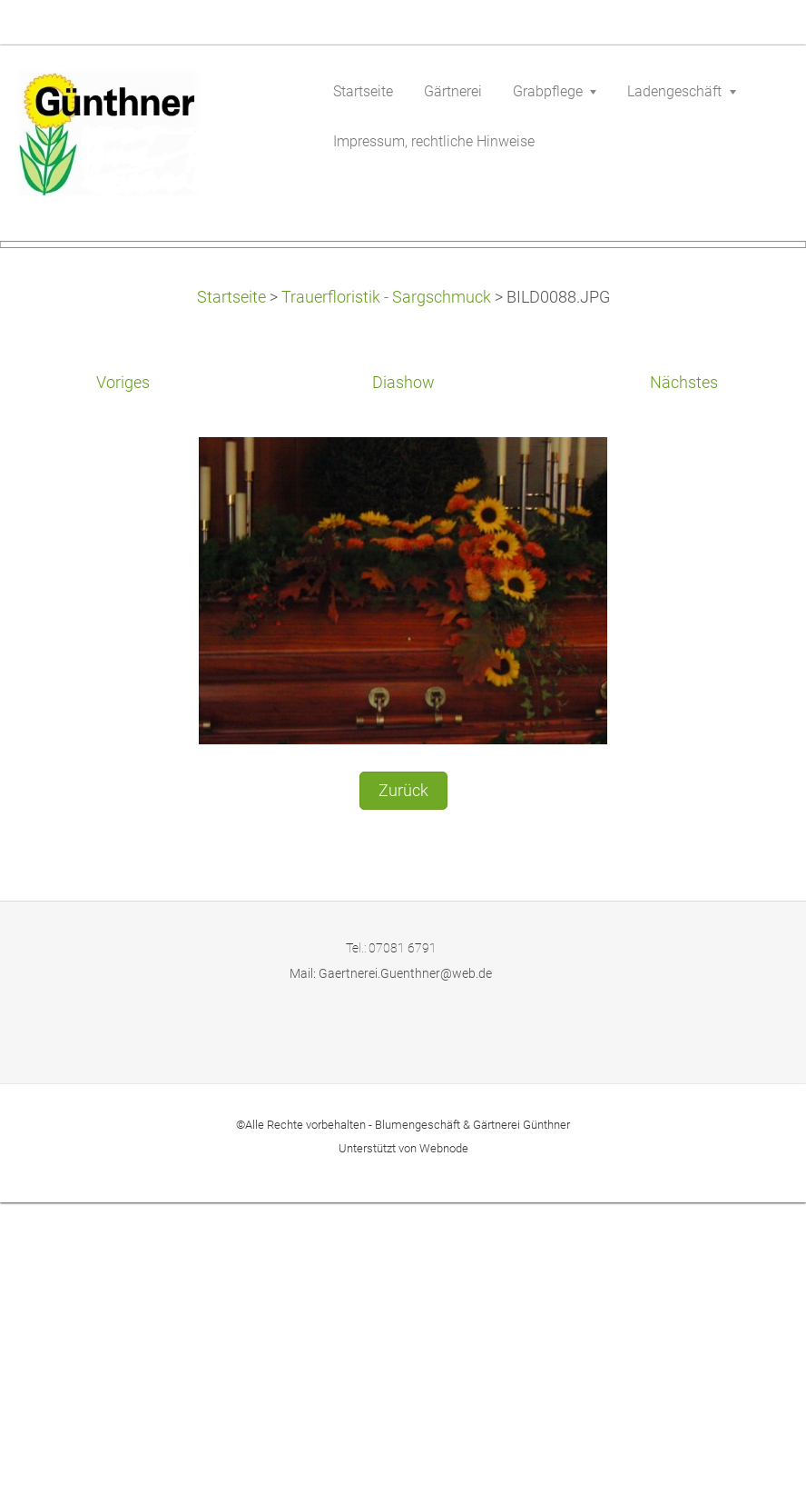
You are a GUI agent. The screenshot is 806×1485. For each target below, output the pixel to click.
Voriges (123, 665)
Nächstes (684, 665)
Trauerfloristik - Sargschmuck (386, 580)
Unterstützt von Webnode (403, 1431)
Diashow (403, 665)
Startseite (231, 580)
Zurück (403, 1072)
